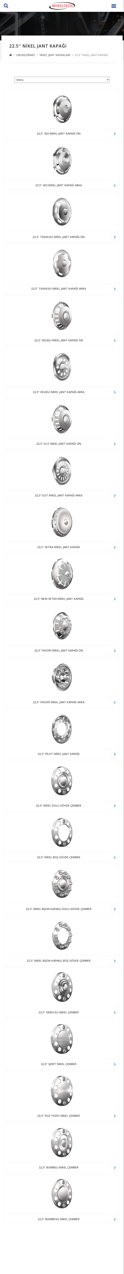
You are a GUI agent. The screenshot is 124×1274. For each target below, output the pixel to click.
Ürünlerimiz (25, 55)
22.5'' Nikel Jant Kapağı (91, 55)
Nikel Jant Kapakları (55, 55)
